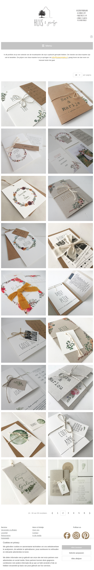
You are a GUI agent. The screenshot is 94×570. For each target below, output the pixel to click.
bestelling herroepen (45, 565)
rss (37, 565)
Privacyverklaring (7, 541)
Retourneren (6, 535)
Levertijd (4, 533)
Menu (47, 45)
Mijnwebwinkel (77, 565)
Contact (35, 533)
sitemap (33, 565)
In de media (36, 535)
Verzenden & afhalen (9, 530)
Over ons (35, 530)
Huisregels (5, 538)
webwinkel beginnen (58, 565)
